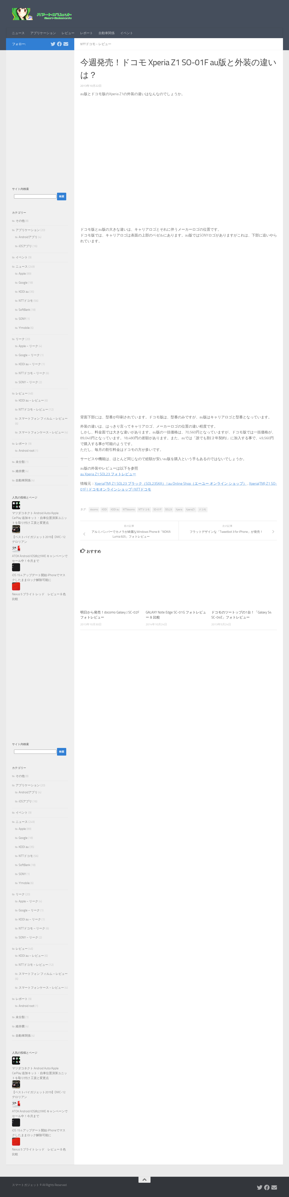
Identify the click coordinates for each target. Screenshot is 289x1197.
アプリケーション (43, 33)
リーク (20, 339)
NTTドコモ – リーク (32, 373)
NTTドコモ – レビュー (33, 409)
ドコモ (202, 509)
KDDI (104, 509)
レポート (86, 33)
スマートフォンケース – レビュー (41, 432)
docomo (94, 509)
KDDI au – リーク (30, 364)
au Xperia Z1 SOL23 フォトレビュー (108, 474)
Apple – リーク (28, 346)
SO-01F (157, 509)
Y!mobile (24, 328)
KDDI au (115, 509)
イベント (126, 33)
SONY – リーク (28, 382)
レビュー (68, 33)
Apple (22, 273)
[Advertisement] (40, 116)
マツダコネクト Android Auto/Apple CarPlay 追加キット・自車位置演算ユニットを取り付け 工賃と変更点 (39, 518)
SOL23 (168, 509)
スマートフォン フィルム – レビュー (43, 418)
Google (23, 282)
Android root (26, 450)
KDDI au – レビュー (31, 400)
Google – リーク (29, 355)
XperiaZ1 (190, 509)
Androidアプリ (28, 237)
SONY (22, 319)
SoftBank (24, 310)
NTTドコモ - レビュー (95, 44)
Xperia (179, 509)
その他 (20, 221)
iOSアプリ (25, 246)
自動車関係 (107, 33)
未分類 (20, 462)
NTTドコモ (144, 509)
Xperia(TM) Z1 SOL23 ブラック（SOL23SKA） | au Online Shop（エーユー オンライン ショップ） (171, 483)
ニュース (18, 33)
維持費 (20, 471)
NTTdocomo (129, 509)
